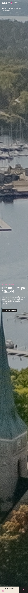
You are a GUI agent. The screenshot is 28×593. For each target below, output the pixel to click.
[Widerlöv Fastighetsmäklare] (7, 3)
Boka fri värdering (11, 310)
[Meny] (24, 2)
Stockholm (18, 8)
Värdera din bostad (9, 588)
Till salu (16, 2)
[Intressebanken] (20, 2)
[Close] (23, 590)
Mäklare (11, 8)
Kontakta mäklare (8, 591)
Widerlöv (4, 8)
